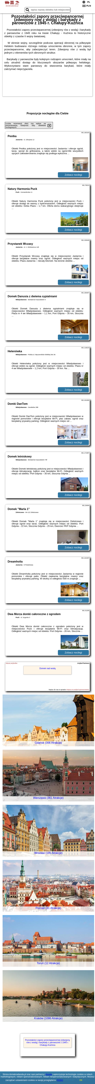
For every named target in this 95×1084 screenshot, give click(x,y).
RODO (60, 1080)
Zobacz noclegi (73, 174)
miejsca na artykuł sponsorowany (77, 689)
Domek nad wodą (47, 668)
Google (48, 1074)
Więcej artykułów (11, 663)
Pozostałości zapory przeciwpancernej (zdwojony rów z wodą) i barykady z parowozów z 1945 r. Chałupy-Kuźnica (47, 1042)
